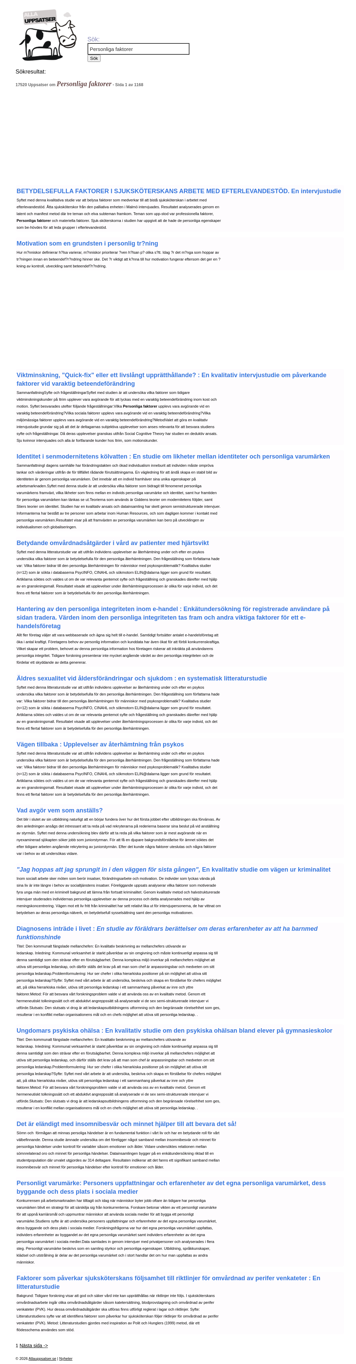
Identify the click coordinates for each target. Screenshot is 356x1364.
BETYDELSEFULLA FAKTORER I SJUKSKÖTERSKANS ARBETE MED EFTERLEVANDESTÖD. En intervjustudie (179, 191)
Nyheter (65, 1358)
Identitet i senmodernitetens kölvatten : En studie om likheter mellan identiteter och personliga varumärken (173, 456)
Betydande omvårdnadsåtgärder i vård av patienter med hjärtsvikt (113, 543)
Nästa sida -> (33, 1345)
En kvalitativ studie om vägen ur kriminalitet (174, 869)
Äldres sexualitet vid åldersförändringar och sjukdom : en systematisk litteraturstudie (142, 678)
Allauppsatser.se (42, 1358)
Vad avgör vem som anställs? (60, 810)
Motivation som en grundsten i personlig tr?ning (87, 243)
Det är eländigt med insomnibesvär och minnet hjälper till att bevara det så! (127, 1124)
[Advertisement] (151, 138)
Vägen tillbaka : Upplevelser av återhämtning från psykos (100, 744)
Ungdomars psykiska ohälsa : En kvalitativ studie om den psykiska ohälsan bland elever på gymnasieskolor (174, 1030)
